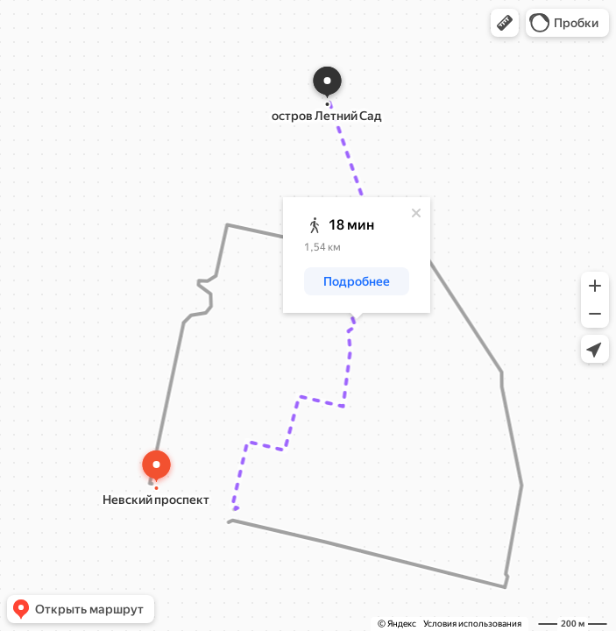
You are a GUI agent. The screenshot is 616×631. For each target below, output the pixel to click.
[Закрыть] (416, 213)
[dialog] (356, 255)
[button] (505, 23)
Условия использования (472, 623)
